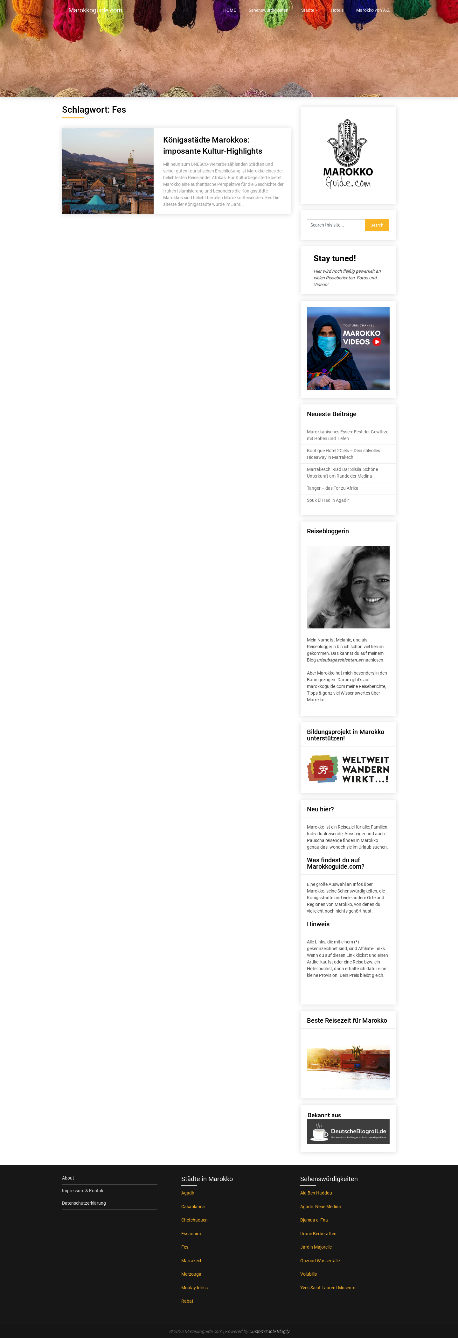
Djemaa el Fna (314, 1219)
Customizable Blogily (269, 1331)
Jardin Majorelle (316, 1247)
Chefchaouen (194, 1219)
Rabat (187, 1301)
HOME (229, 10)
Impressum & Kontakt (83, 1190)
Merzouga (191, 1274)
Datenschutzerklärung (84, 1203)
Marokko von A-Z (373, 10)
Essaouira (191, 1233)
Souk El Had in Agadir (328, 500)
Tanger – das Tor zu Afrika (332, 488)
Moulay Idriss (194, 1287)
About (68, 1177)
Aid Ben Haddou (316, 1192)
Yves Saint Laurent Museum (327, 1287)
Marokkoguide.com (95, 10)
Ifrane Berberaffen (318, 1233)
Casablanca (193, 1206)
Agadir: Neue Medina (320, 1206)
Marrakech (192, 1260)
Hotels (337, 10)
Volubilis (308, 1274)
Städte (307, 10)
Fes (184, 1247)
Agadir (187, 1192)
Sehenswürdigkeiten (268, 10)
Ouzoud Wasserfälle (320, 1260)
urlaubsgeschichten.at (339, 659)
